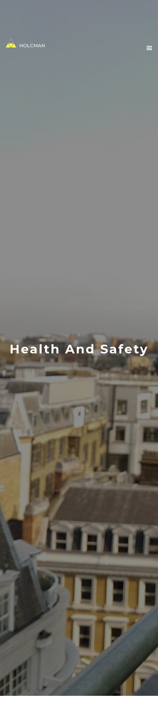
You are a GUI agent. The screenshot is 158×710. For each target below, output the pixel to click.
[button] (149, 48)
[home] (22, 43)
